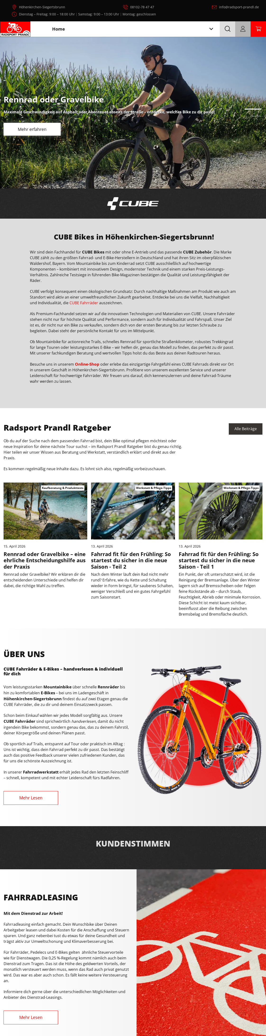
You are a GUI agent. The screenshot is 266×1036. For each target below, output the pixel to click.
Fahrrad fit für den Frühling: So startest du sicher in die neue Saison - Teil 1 (219, 560)
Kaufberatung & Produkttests (62, 488)
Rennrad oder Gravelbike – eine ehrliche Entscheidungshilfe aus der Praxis (45, 560)
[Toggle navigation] (211, 29)
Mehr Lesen (30, 798)
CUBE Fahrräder (83, 302)
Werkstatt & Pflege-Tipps (153, 488)
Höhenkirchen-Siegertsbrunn (42, 7)
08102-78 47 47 (142, 7)
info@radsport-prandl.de (239, 7)
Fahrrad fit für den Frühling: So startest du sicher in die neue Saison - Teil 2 (131, 560)
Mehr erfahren (32, 129)
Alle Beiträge (245, 429)
